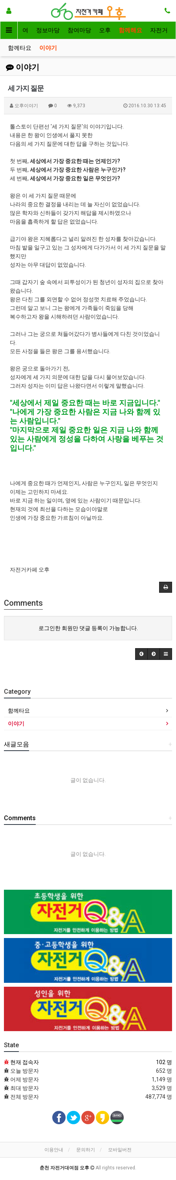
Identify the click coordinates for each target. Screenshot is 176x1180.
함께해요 (130, 30)
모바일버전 (120, 1150)
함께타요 (19, 47)
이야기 (48, 47)
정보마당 (48, 30)
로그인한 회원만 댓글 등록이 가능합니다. (88, 628)
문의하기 (85, 1150)
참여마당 (79, 30)
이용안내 (53, 1150)
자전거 (159, 30)
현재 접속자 (24, 1062)
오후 (105, 30)
